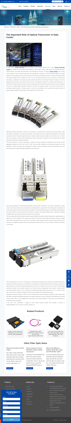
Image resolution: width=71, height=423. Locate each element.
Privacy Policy (62, 420)
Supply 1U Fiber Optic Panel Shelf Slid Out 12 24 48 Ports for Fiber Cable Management (15, 333)
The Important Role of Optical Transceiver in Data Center (35, 27)
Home (20, 8)
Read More (9, 368)
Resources (48, 8)
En (68, 1)
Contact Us (67, 8)
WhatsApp (68, 276)
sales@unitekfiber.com (7, 1)
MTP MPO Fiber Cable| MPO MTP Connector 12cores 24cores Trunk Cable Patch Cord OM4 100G (35, 333)
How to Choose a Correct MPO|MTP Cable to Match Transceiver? (34, 350)
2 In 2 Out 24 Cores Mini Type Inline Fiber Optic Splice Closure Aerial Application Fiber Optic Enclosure (56, 333)
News (54, 8)
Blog (18, 27)
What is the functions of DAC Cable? (15, 349)
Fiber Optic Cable (9, 387)
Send (11, 419)
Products (8, 383)
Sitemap (56, 420)
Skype (68, 271)
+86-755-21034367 (23, 1)
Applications (40, 8)
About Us (59, 8)
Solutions (33, 8)
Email (68, 280)
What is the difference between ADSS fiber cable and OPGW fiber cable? (54, 350)
